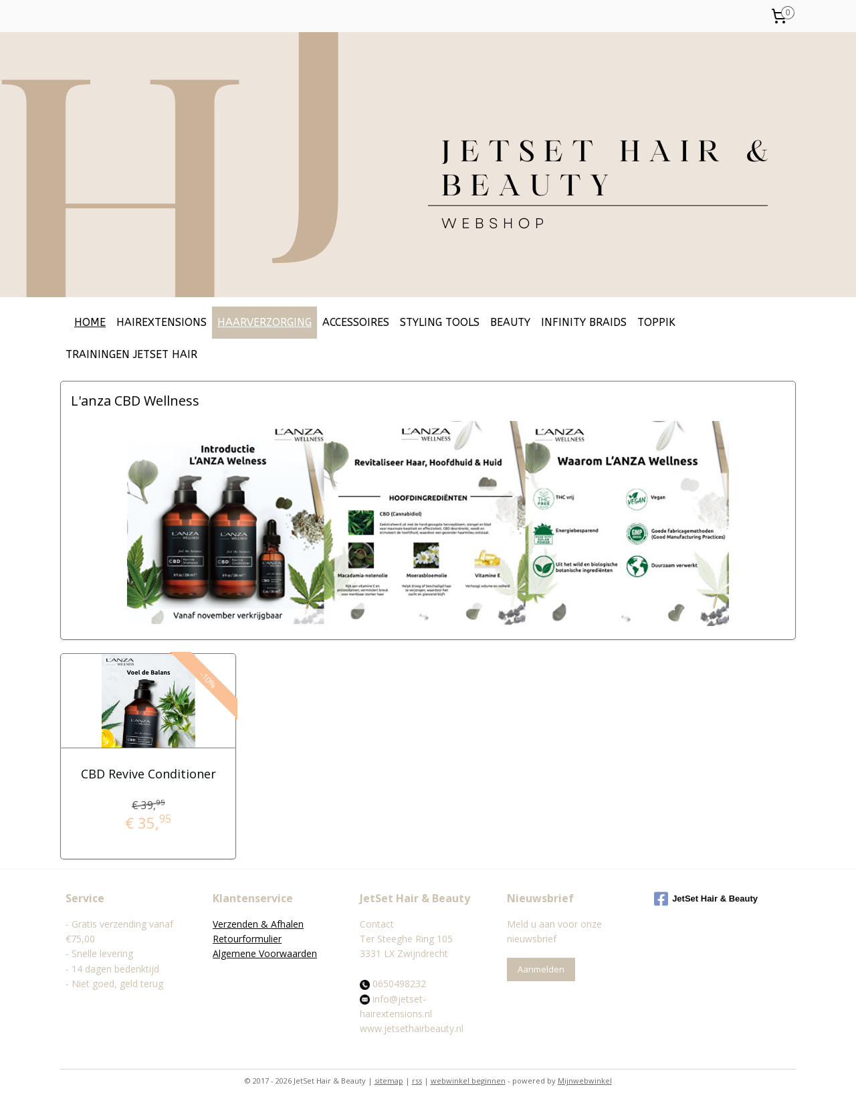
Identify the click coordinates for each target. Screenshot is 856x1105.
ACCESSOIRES (355, 322)
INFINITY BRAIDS (584, 322)
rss (417, 1081)
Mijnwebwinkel (585, 1081)
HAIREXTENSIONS (161, 322)
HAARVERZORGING (264, 322)
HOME (90, 322)
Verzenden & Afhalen (258, 924)
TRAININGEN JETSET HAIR (131, 354)
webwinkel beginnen (468, 1081)
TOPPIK (656, 322)
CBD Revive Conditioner (147, 774)
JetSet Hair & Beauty (706, 899)
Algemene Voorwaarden (265, 953)
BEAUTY (510, 322)
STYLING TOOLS (439, 322)
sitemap (388, 1081)
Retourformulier (247, 938)
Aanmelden (541, 969)
